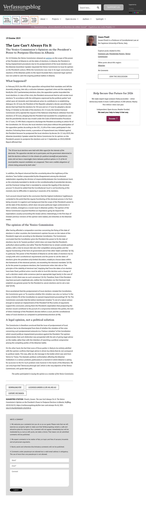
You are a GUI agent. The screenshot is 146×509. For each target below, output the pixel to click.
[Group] (22, 5)
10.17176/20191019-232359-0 (18, 408)
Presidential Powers (117, 54)
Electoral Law (103, 54)
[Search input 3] (87, 8)
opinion (49, 58)
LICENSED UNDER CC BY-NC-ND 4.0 (42, 387)
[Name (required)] (39, 460)
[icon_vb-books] (34, 17)
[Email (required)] (39, 466)
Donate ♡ (113, 118)
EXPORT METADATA (16, 393)
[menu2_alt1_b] (25, 17)
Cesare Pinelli (103, 37)
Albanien (101, 65)
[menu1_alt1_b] (16, 17)
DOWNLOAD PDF (15, 387)
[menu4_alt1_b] (7, 17)
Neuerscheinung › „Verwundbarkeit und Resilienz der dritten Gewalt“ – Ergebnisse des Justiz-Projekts (73, 27)
